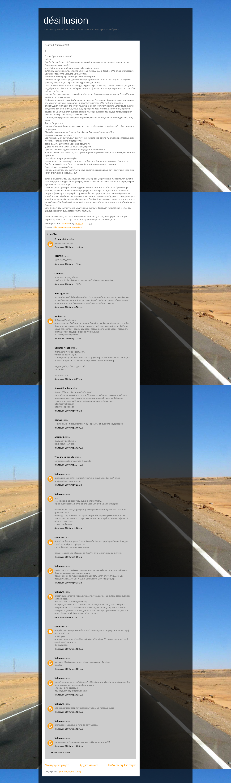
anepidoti (59, 437)
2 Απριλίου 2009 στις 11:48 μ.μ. (69, 247)
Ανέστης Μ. (60, 293)
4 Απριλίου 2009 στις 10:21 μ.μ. (69, 617)
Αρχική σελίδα (88, 765)
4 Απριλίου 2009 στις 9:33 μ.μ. (68, 583)
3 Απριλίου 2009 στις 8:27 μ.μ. (68, 379)
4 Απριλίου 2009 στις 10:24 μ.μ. (69, 669)
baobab (58, 316)
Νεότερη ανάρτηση (57, 765)
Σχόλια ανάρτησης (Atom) (69, 772)
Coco (57, 273)
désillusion (65, 20)
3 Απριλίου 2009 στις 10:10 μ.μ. (69, 448)
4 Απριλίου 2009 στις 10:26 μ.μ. (69, 695)
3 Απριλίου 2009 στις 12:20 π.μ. (69, 264)
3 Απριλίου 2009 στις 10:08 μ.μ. (69, 428)
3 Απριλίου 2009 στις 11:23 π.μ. (69, 338)
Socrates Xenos (62, 348)
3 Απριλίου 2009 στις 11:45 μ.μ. (69, 465)
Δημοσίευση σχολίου (60, 752)
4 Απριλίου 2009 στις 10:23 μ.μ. (69, 649)
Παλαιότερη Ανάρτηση (122, 765)
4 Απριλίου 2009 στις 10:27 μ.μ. (69, 729)
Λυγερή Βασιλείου (64, 388)
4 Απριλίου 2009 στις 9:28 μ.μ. (68, 528)
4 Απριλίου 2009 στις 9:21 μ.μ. (68, 485)
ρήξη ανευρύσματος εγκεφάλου (67, 227)
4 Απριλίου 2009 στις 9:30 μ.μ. (68, 557)
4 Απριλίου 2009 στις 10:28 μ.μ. (69, 746)
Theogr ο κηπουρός (64, 457)
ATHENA (59, 256)
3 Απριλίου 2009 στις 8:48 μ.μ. (68, 411)
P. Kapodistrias (62, 239)
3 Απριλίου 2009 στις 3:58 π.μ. (69, 307)
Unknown (59, 474)
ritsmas (58, 420)
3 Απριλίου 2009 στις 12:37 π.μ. (69, 284)
